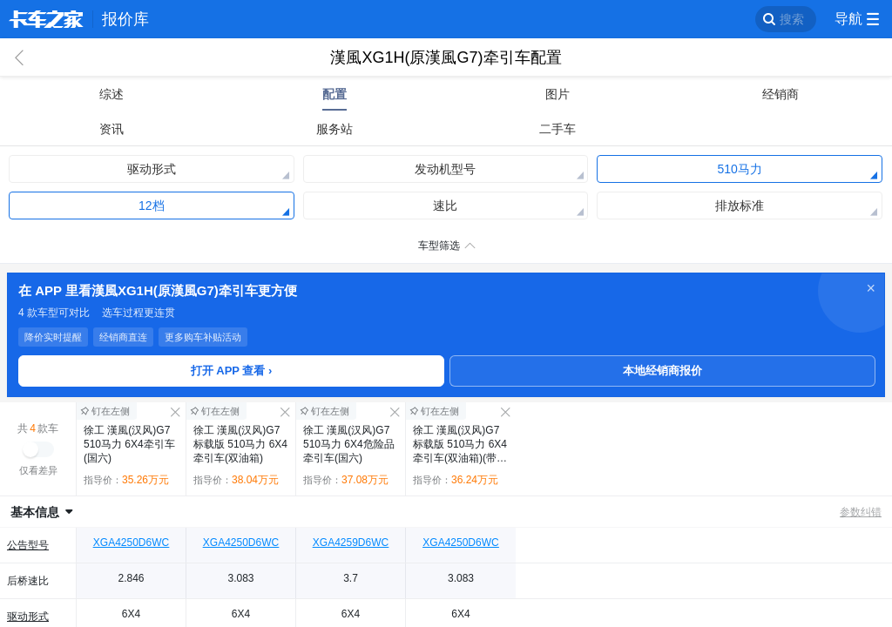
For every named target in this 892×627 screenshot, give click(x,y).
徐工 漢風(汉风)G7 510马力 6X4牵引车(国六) (129, 444)
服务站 (334, 129)
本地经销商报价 (662, 370)
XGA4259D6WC (351, 542)
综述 (111, 94)
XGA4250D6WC (131, 542)
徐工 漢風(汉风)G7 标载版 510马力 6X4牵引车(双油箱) (240, 444)
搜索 (792, 19)
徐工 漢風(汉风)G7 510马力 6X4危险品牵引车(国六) (349, 444)
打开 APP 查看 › (232, 370)
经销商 (780, 94)
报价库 (125, 19)
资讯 (111, 129)
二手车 (557, 129)
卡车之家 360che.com (46, 19)
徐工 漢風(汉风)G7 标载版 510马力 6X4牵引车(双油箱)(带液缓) (460, 444)
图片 (557, 94)
